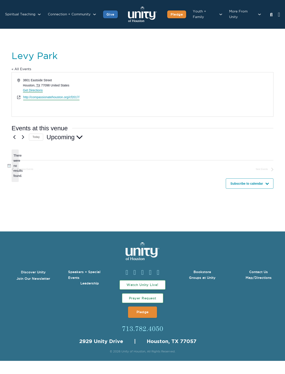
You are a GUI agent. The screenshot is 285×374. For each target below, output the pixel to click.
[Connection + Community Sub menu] (94, 14)
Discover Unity (33, 272)
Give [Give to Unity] (110, 14)
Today (36, 137)
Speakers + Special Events (84, 275)
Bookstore (202, 272)
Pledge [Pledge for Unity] (177, 14)
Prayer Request (142, 298)
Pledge (142, 312)
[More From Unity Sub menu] (259, 14)
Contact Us (258, 272)
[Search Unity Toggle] (271, 15)
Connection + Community (69, 14)
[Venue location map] (207, 94)
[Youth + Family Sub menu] (220, 14)
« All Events (21, 69)
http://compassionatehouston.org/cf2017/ (51, 97)
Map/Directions (259, 278)
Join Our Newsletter (33, 278)
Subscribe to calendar (246, 183)
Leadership (89, 283)
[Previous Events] (14, 137)
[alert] (15, 165)
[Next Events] (23, 137)
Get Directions (33, 90)
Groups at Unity (202, 278)
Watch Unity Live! (142, 285)
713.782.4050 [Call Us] (142, 328)
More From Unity (238, 14)
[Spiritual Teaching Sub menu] (39, 14)
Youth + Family (199, 14)
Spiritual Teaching (20, 14)
